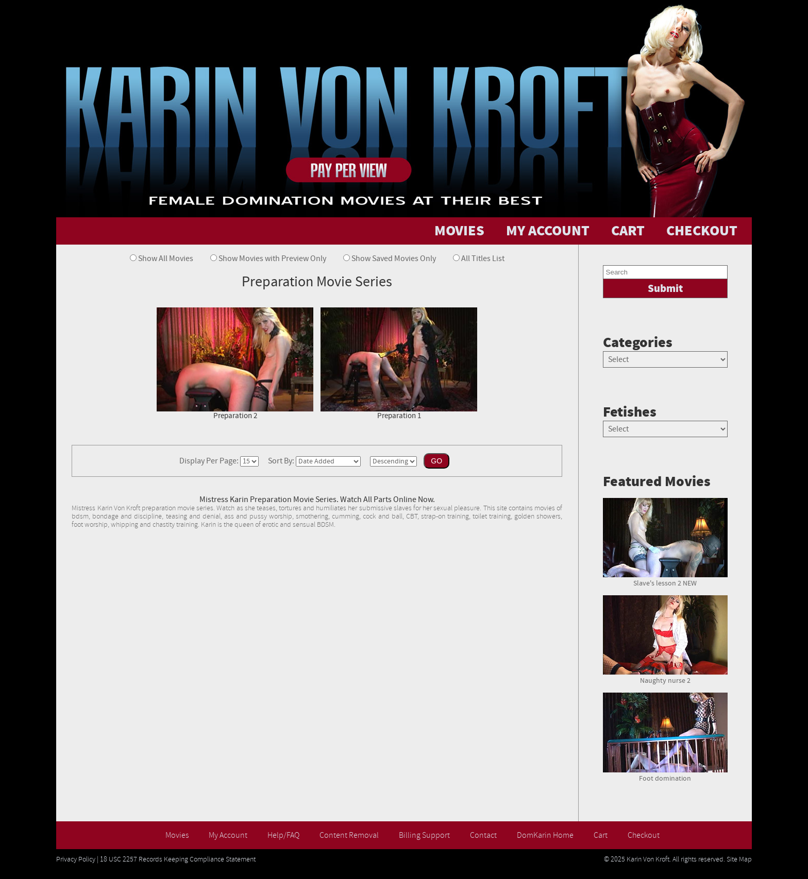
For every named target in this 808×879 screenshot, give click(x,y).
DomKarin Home (545, 835)
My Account (228, 835)
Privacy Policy (75, 859)
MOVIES (459, 230)
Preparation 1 (399, 364)
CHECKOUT (701, 230)
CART (628, 230)
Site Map (739, 859)
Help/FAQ (283, 835)
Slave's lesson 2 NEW (665, 579)
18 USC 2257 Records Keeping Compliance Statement (178, 859)
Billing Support (424, 835)
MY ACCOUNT (548, 230)
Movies (177, 835)
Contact (483, 835)
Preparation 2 (235, 364)
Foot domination (665, 774)
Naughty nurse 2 (665, 676)
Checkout (644, 835)
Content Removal (349, 835)
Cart (601, 835)
